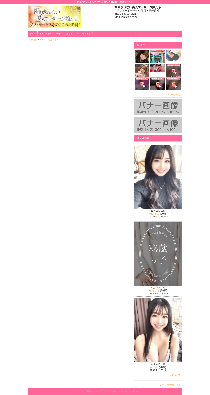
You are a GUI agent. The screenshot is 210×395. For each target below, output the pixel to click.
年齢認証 (33, 39)
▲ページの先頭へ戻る (170, 385)
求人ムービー (45, 34)
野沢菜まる (154, 290)
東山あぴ (154, 367)
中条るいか (154, 214)
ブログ (58, 34)
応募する (69, 34)
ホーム (33, 34)
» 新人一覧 (175, 375)
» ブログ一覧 (174, 94)
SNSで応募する (83, 34)
